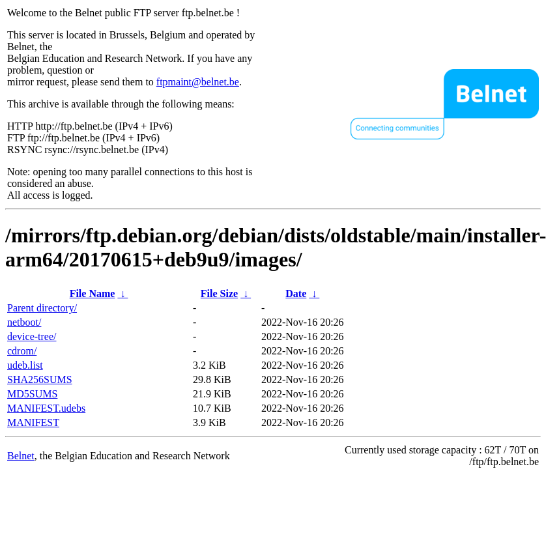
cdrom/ (21, 350)
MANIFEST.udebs (46, 408)
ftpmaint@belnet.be (197, 81)
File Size (219, 293)
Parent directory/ (42, 307)
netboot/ (24, 322)
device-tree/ (32, 336)
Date (295, 293)
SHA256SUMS (39, 379)
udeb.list (25, 365)
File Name (92, 293)
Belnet (21, 455)
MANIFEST (33, 422)
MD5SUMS (32, 393)
